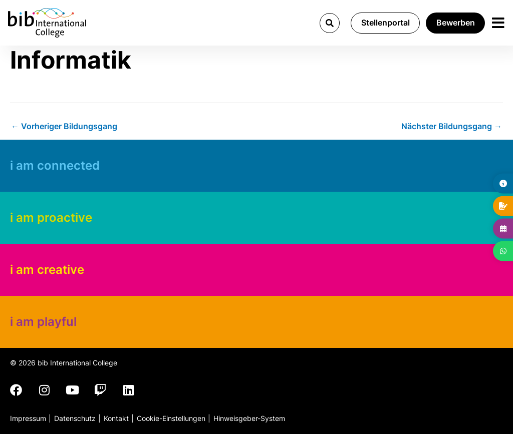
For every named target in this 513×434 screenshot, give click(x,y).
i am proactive (51, 217)
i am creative (47, 269)
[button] (329, 23)
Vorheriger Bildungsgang (64, 126)
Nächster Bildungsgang (451, 126)
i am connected (55, 165)
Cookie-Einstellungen (171, 418)
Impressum (28, 418)
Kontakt (116, 418)
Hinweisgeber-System (249, 418)
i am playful (43, 321)
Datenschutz (75, 418)
